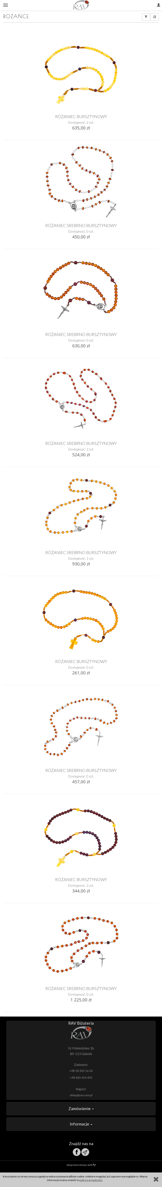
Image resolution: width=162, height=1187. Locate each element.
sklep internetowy (81, 1164)
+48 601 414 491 (81, 1077)
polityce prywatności (90, 1180)
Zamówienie (81, 1108)
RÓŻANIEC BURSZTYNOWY (81, 116)
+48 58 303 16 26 (81, 1071)
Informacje (81, 1123)
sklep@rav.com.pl (81, 1095)
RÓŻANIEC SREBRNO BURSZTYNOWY (81, 225)
